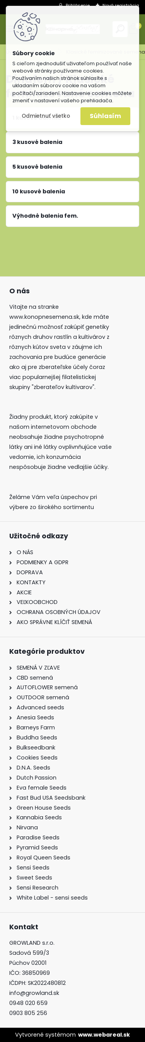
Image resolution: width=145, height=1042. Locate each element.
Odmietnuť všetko (46, 116)
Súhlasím (105, 116)
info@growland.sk (34, 993)
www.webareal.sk (104, 1035)
